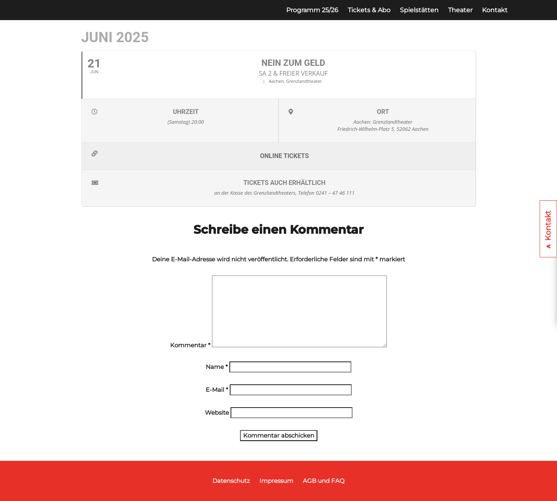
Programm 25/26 (312, 10)
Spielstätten (419, 10)
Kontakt (495, 10)
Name (217, 367)
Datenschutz (231, 480)
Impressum (276, 480)
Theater (460, 10)
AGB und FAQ (324, 480)
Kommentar (190, 345)
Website (217, 412)
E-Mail (217, 389)
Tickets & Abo (369, 10)
